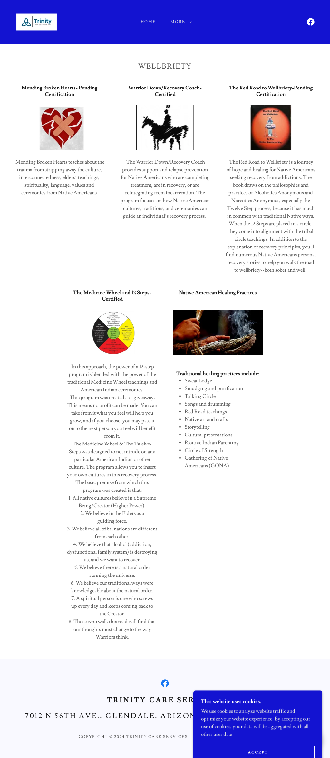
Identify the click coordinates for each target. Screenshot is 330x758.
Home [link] (148, 21)
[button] (180, 22)
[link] (36, 20)
